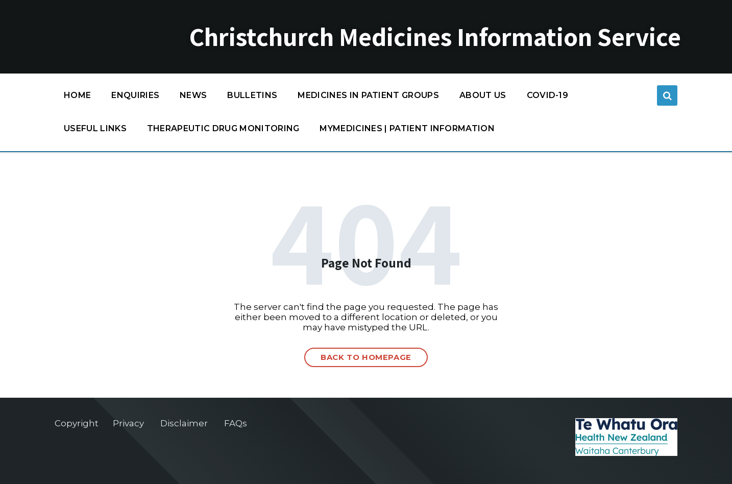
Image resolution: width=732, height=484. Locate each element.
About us (482, 95)
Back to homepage (366, 357)
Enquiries (135, 95)
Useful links (95, 128)
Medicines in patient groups (368, 97)
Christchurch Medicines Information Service (435, 36)
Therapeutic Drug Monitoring (223, 128)
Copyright (77, 423)
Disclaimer (184, 423)
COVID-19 (548, 97)
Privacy (128, 423)
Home (77, 95)
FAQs (235, 423)
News (193, 95)
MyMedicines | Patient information (407, 128)
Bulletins (252, 95)
